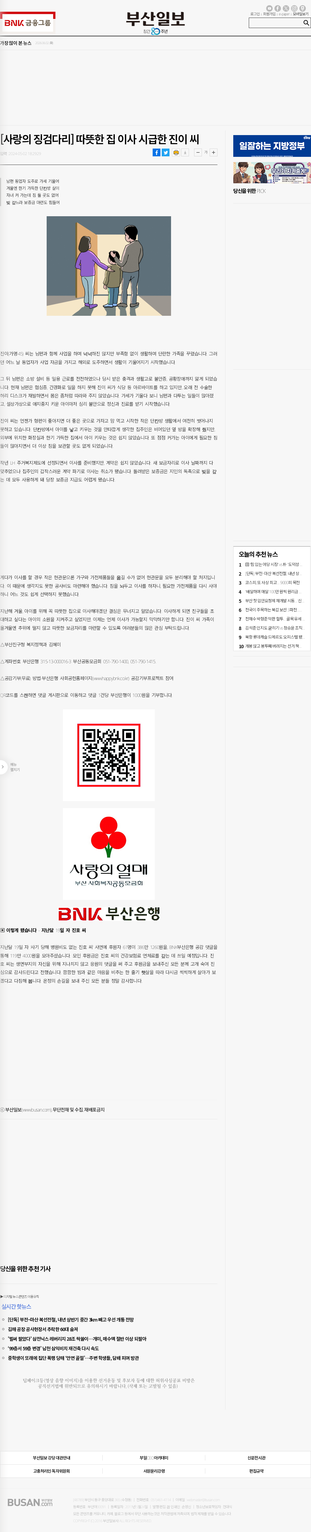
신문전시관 (256, 1458)
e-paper (284, 13)
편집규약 (256, 1471)
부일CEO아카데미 (154, 1458)
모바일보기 (300, 13)
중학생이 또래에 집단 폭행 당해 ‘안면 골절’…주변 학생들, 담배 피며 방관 (73, 1357)
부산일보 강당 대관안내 (51, 1458)
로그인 (255, 13)
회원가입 (269, 13)
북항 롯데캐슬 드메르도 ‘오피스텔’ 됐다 (275, 637)
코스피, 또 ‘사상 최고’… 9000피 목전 (272, 582)
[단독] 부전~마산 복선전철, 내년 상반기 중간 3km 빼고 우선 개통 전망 (70, 1319)
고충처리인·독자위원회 (51, 1471)
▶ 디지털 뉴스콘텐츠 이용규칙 (19, 1296)
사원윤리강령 (154, 1471)
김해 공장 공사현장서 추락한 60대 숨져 (43, 1329)
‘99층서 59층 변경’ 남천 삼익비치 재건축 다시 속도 (53, 1348)
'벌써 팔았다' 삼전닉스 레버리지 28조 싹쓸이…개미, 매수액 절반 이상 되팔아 (77, 1338)
